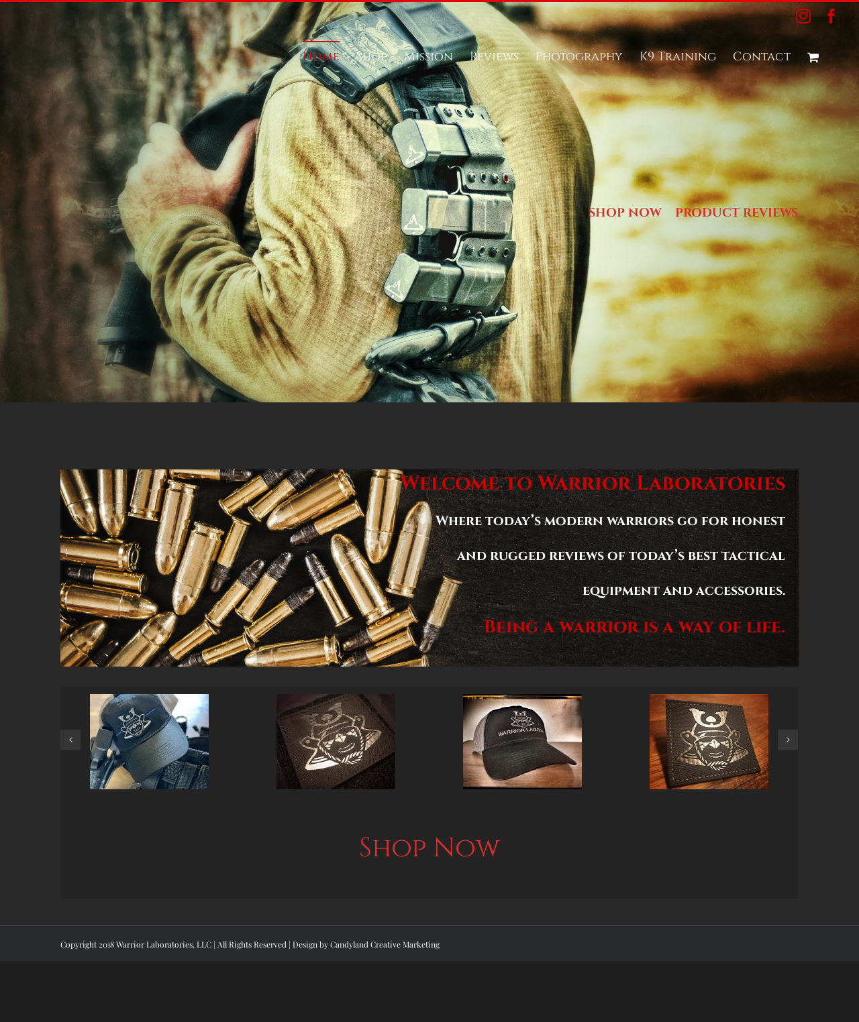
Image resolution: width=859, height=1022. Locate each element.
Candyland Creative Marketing (385, 944)
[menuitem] (321, 56)
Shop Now (429, 848)
